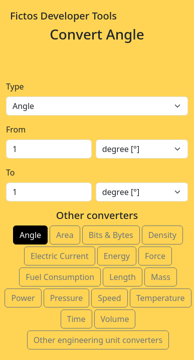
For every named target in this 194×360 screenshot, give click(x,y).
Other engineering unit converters (98, 340)
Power (23, 298)
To (10, 172)
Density (162, 235)
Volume (115, 319)
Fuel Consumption (60, 277)
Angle (30, 235)
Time (76, 319)
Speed (109, 298)
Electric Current (60, 256)
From (16, 129)
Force (155, 256)
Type (15, 86)
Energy (117, 256)
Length (122, 277)
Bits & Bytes (111, 235)
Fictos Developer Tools (63, 15)
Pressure (66, 298)
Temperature (160, 298)
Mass (160, 277)
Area (65, 235)
